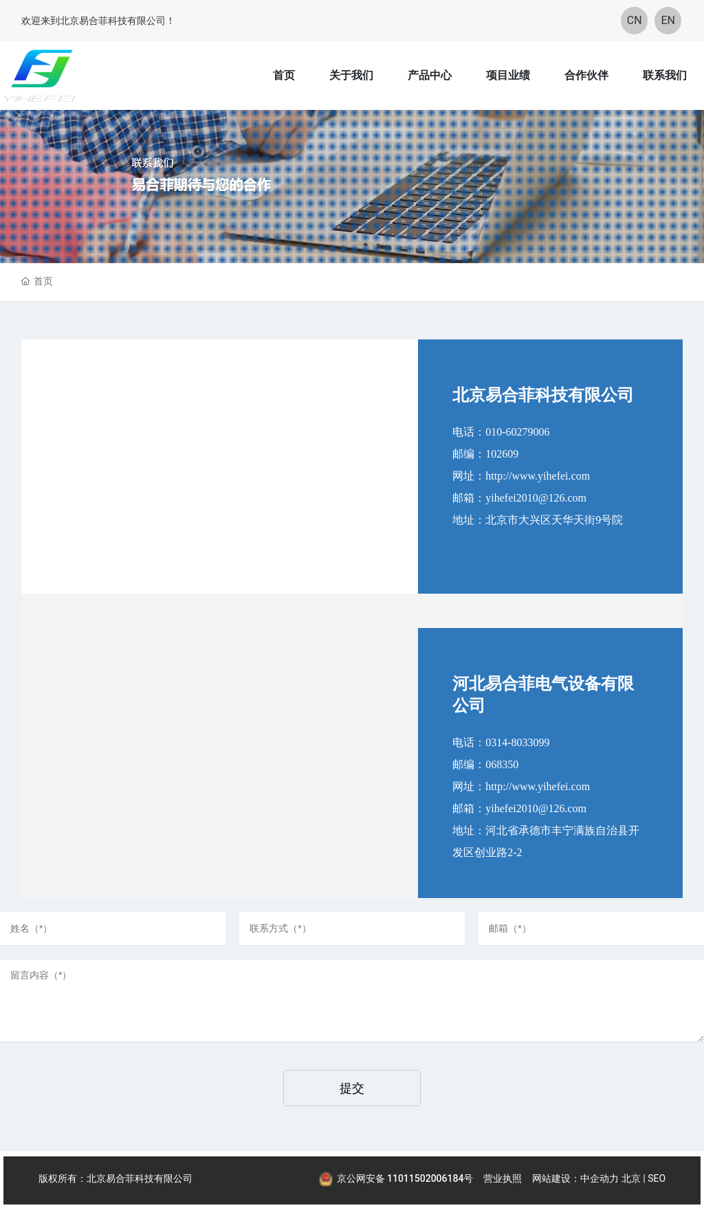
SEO (657, 1178)
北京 (631, 1178)
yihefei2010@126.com (535, 498)
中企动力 (599, 1178)
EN (668, 20)
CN (634, 20)
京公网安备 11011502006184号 (405, 1178)
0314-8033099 (517, 742)
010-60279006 (517, 432)
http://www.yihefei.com (537, 476)
